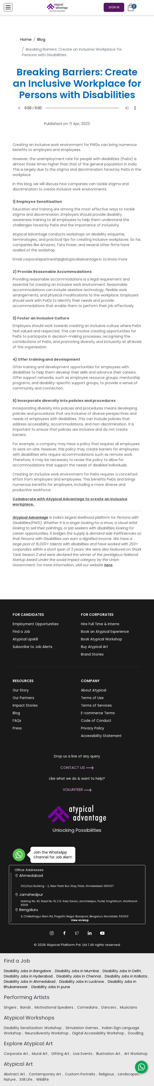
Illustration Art (108, 1053)
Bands (26, 1007)
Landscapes (129, 1074)
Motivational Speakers (54, 1007)
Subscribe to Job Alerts (32, 646)
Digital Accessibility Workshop (98, 1033)
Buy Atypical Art (94, 646)
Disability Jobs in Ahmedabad (30, 981)
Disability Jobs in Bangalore (28, 970)
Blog (41, 39)
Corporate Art (16, 1053)
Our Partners (23, 698)
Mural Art (40, 1053)
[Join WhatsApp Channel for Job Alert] (19, 855)
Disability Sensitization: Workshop (33, 1027)
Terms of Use (92, 698)
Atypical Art (18, 1064)
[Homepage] (56, 7)
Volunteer (77, 789)
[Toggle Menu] (8, 7)
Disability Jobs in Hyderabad (29, 976)
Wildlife (43, 1079)
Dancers (109, 1007)
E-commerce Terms (98, 713)
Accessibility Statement (101, 735)
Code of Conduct (96, 720)
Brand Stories (92, 654)
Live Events (83, 1053)
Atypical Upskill (25, 639)
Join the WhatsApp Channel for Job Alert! (51, 855)
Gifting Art (60, 1053)
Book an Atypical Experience (105, 631)
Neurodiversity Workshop (47, 1033)
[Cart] (130, 7)
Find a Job (21, 631)
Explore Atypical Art (28, 1043)
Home (26, 39)
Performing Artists (27, 997)
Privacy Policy (92, 728)
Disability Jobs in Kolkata (126, 976)
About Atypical (93, 690)
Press (17, 728)
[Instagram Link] (52, 933)
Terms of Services (96, 705)
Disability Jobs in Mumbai (77, 970)
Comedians (88, 1007)
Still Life (26, 1079)
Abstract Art (15, 1074)
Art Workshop (136, 1053)
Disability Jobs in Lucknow (82, 981)
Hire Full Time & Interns (100, 624)
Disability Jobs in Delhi (122, 970)
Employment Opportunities (36, 624)
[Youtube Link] (102, 933)
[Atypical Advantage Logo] (77, 813)
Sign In (113, 7)
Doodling (136, 1033)
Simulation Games (82, 1027)
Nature (10, 1079)
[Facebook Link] (64, 933)
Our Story (21, 690)
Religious (107, 1074)
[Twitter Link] (77, 933)
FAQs (17, 720)
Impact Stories (25, 705)
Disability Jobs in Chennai (79, 976)
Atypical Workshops (29, 1017)
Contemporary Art (45, 1074)
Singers (10, 1007)
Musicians (129, 1007)
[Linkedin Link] (90, 933)
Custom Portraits (80, 1074)
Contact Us (77, 767)
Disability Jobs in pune (51, 986)
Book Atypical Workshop (101, 639)
